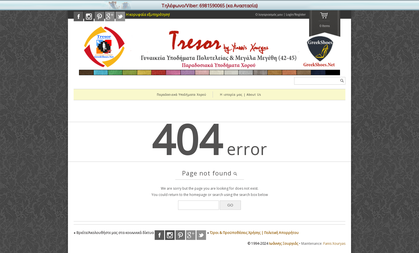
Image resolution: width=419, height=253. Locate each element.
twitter (120, 16)
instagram (89, 16)
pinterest (99, 16)
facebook (78, 16)
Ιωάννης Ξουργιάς (283, 243)
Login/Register (296, 14)
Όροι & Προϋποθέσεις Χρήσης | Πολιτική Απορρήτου (254, 232)
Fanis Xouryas (334, 243)
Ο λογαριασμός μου (269, 14)
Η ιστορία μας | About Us (240, 95)
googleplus (110, 16)
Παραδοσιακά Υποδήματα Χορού (181, 95)
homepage (198, 194)
